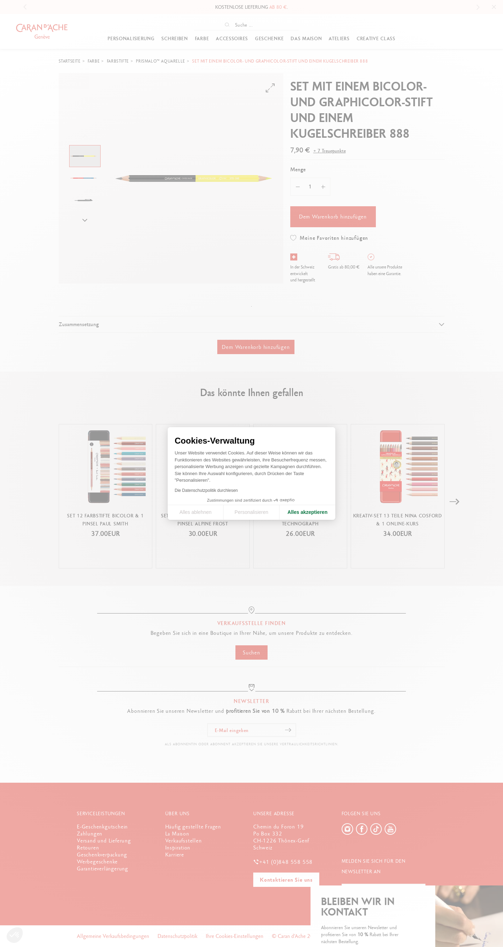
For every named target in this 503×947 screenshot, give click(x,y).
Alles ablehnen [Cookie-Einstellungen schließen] (196, 512)
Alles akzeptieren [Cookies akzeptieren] (307, 512)
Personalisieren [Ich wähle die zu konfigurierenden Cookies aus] (252, 512)
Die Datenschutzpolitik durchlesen (206, 490)
